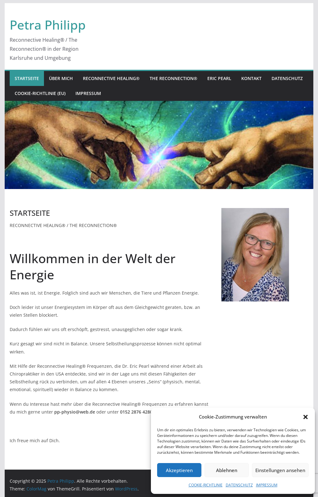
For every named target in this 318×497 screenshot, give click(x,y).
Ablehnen (226, 470)
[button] (305, 417)
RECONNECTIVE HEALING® (111, 78)
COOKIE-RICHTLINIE (206, 485)
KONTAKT (251, 78)
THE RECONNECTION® (173, 78)
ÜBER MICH (61, 78)
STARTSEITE (27, 78)
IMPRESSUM (266, 485)
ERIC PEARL (219, 78)
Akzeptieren (179, 470)
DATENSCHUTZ (239, 485)
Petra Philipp (48, 24)
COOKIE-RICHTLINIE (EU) (40, 93)
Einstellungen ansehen (280, 470)
